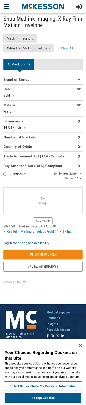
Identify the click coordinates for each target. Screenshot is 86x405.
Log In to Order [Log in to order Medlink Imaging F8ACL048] (43, 254)
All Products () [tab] (19, 64)
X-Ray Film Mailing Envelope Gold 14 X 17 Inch (38, 231)
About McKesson (58, 330)
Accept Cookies (43, 398)
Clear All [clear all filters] (67, 48)
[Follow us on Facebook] (48, 336)
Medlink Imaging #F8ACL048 (37, 226)
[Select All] (4, 174)
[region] (43, 372)
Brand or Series (16, 80)
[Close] (80, 345)
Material (10, 105)
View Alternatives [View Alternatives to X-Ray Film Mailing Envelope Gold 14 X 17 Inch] (43, 266)
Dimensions (13, 121)
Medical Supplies (59, 312)
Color (8, 89)
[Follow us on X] (57, 336)
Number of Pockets (19, 137)
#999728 (9, 226)
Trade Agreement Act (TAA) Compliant (35, 156)
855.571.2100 (13, 337)
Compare (43, 220)
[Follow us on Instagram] (52, 336)
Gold (8, 95)
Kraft (9, 111)
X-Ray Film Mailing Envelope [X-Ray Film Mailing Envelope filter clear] (27, 48)
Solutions (53, 318)
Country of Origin (17, 147)
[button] (67, 173)
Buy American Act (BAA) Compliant (32, 166)
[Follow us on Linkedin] (62, 336)
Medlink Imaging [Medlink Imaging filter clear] (19, 38)
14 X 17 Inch (14, 127)
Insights (52, 324)
